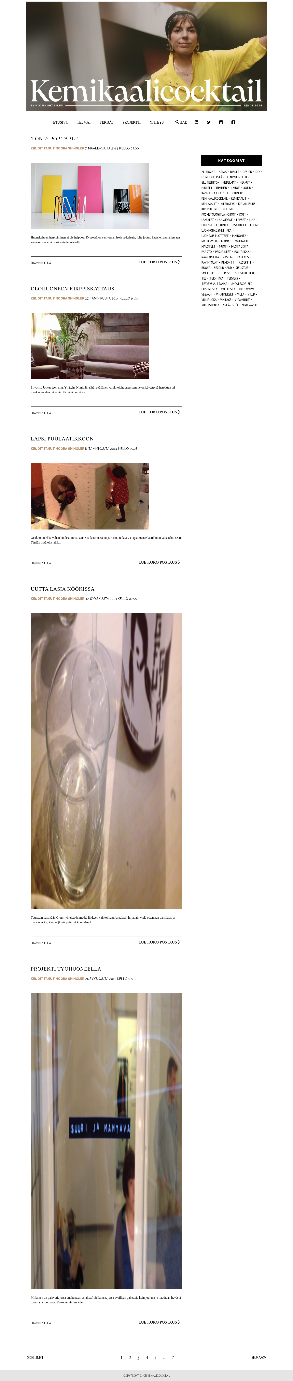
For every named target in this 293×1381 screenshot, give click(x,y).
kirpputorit (210, 209)
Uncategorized (241, 283)
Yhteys (157, 122)
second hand (223, 267)
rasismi (228, 257)
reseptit (245, 262)
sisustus (241, 267)
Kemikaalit (239, 198)
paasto (207, 251)
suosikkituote (245, 273)
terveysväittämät (214, 283)
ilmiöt (235, 187)
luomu (254, 225)
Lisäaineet (239, 225)
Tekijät (107, 122)
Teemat (84, 122)
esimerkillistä (212, 177)
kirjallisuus (247, 203)
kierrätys (228, 203)
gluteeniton (210, 182)
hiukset (207, 187)
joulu (247, 187)
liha (252, 219)
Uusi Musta (209, 289)
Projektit (131, 122)
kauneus (238, 193)
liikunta (222, 225)
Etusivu (60, 122)
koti (242, 214)
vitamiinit (242, 299)
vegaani (207, 294)
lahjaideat (225, 219)
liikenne (207, 225)
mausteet (209, 246)
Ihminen (221, 187)
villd (251, 294)
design (247, 171)
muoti (223, 246)
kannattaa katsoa (215, 193)
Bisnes (234, 171)
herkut (245, 182)
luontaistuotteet (215, 235)
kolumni (228, 209)
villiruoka (209, 299)
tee (204, 278)
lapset (241, 219)
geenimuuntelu (236, 177)
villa (240, 294)
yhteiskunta (210, 305)
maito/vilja (210, 241)
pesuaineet (223, 251)
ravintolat (210, 262)
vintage (225, 299)
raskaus (243, 257)
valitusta (228, 289)
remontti (228, 262)
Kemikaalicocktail (215, 198)
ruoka (206, 267)
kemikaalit (209, 203)
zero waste (249, 305)
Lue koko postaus (152, 262)
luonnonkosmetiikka (216, 230)
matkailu (241, 241)
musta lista (239, 246)
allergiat (208, 171)
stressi (226, 273)
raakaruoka (210, 257)
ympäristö (230, 305)
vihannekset (225, 294)
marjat (226, 241)
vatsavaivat (247, 289)
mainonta (239, 235)
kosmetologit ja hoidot (219, 214)
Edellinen (35, 1357)
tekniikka (216, 278)
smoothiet (209, 273)
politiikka (241, 251)
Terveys (232, 278)
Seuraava (258, 1357)
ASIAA (223, 171)
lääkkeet (208, 219)
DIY (258, 171)
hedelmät (229, 182)
